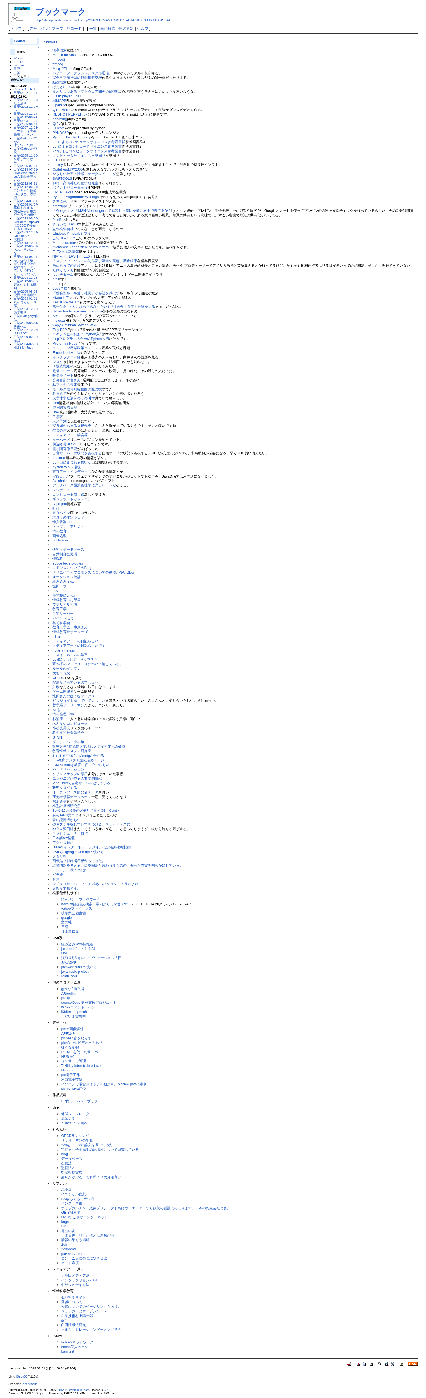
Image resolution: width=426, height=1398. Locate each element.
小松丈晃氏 (61, 728)
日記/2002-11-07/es (26, 108)
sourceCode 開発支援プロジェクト (90, 1002)
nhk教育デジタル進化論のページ (78, 760)
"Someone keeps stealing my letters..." (82, 247)
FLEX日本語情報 (65, 252)
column (19, 65)
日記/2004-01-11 (25, 201)
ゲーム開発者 (63, 691)
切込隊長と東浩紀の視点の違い (25, 212)
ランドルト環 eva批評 (69, 870)
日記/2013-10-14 (25, 242)
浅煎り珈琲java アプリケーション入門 (91, 958)
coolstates (60, 540)
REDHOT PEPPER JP (69, 114)
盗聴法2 (67, 1168)
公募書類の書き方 (66, 380)
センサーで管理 (73, 1061)
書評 (17, 68)
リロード (74, 28)
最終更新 (126, 28)
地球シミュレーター (77, 1114)
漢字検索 (59, 50)
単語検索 (107, 28)
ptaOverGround (73, 1254)
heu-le (57, 545)
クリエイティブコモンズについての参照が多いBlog (93, 572)
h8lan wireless (63, 650)
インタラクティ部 (66, 357)
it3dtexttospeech (74, 1012)
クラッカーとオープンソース (84, 1311)
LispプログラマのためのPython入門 (80, 339)
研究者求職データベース (71, 797)
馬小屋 (66, 1190)
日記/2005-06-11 (25, 124)
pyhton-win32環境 (66, 467)
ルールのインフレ (66, 669)
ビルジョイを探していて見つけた (78, 701)
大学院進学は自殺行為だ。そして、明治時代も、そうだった (25, 269)
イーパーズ (61, 440)
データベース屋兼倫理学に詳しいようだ (84, 485)
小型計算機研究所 (66, 806)
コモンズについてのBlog (71, 568)
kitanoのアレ (62, 298)
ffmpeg (57, 64)
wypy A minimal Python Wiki (74, 325)
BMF (64, 1226)
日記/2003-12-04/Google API (26, 233)
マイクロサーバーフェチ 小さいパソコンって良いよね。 (97, 884)
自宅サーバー (63, 614)
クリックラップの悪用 (70, 774)
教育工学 (59, 609)
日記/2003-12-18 (25, 277)
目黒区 (57, 417)
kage (65, 1222)
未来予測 (59, 421)
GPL (106, 1389)
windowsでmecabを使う (71, 233)
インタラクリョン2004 (79, 1280)
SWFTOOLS (62, 178)
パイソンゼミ (63, 618)
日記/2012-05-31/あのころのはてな (26, 249)
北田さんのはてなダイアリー (75, 696)
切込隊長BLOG (64, 444)
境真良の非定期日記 (68, 517)
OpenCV (59, 105)
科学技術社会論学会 (68, 733)
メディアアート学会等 (70, 435)
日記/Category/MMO (25, 139)
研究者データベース (68, 549)
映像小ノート (63, 375)
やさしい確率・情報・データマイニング (84, 174)
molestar (59, 320)
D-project (59, 504)
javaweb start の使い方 (79, 967)
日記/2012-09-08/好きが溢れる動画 (26, 284)
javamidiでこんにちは (78, 949)
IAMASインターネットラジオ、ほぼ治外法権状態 (91, 847)
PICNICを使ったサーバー (81, 1052)
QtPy (56, 124)
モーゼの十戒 (23, 260)
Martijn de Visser (65, 55)
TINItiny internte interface (81, 1066)
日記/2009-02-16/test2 (26, 338)
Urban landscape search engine (77, 311)
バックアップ (51, 28)
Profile (18, 61)
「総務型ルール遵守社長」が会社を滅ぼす (86, 293)
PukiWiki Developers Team (73, 1389)
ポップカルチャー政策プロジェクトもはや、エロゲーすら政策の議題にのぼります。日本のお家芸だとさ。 (146, 1208)
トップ (16, 28)
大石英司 (59, 856)
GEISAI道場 (70, 1212)
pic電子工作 (70, 1075)
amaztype (60, 206)
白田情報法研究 (73, 1325)
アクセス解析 (63, 843)
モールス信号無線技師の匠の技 (77, 389)
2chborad (68, 1249)
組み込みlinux (63, 581)
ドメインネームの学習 (70, 655)
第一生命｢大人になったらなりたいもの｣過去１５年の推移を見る (103, 307)
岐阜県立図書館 (75, 913)
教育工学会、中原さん (70, 627)
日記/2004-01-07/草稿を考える (26, 206)
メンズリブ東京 (73, 1203)
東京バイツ (61, 513)
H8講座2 (68, 1057)
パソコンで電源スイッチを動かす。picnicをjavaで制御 (104, 1084)
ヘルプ (142, 28)
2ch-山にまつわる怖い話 (71, 462)
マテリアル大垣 (64, 604)
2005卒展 (59, 288)
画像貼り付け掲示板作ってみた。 (78, 861)
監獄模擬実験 (71, 1172)
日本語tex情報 (63, 838)
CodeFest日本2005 (67, 169)
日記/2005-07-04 (25, 166)
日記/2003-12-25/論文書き (26, 310)
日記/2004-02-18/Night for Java (26, 345)
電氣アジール (63, 371)
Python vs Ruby (65, 343)
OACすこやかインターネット (84, 1217)
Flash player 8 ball (66, 96)
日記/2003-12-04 (25, 113)
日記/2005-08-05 (25, 291)
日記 (17, 72)
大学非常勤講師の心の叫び (73, 398)
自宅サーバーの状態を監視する (77, 453)
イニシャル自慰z (74, 1194)
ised (55, 403)
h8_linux (58, 458)
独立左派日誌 (63, 829)
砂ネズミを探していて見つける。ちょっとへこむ (91, 824)
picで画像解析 (72, 1029)
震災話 (18, 239)
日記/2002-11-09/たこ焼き (26, 101)
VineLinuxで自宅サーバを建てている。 (83, 783)
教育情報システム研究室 (71, 751)
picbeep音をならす (76, 1038)
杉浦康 (57, 719)
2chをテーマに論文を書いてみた (88, 1145)
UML (64, 953)
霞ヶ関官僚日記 (64, 407)
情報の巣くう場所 (75, 1240)
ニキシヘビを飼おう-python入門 (77, 334)
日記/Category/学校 (26, 150)
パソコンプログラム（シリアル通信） (82, 73)
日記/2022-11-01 (25, 92)
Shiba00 (21, 41)
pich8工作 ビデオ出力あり (81, 1043)
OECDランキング (75, 1136)
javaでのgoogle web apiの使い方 (78, 852)
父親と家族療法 (25, 295)
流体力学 (68, 1119)
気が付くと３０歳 (25, 303)
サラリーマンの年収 (77, 1140)
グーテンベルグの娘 (68, 742)
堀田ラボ (59, 586)
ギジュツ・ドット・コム (71, 499)
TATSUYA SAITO (65, 302)
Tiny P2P (59, 330)
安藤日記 (59, 476)
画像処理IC (61, 536)
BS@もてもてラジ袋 (77, 1199)
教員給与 (59, 394)
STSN (57, 737)
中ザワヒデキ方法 (75, 1285)
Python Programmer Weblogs (75, 197)
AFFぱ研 (68, 1033)
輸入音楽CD (62, 522)
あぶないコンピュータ (70, 723)
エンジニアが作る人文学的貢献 (77, 778)
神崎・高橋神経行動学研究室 (75, 183)
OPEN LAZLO (63, 192)
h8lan (56, 636)
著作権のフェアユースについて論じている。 (87, 664)
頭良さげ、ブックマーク (80, 899)
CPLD (57, 678)
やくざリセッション (68, 769)
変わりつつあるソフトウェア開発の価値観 (86, 91)
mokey (57, 165)
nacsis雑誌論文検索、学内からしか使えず (95, 904)
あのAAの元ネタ (65, 815)
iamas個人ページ (74, 1347)
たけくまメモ (63, 270)
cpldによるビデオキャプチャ (75, 659)
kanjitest (67, 1351)
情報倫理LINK (63, 714)
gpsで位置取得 (72, 989)
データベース (71, 1159)
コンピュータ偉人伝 (68, 494)
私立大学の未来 (64, 385)
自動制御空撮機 (64, 554)
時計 (55, 508)
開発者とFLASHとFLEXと (73, 256)
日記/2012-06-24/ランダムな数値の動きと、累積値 (26, 192)
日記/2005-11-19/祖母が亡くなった (26, 159)
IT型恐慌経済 (62, 366)
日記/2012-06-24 (25, 117)
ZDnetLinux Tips (74, 1123)
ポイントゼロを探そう (70, 187)
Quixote (58, 128)
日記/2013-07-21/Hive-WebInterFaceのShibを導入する (26, 174)
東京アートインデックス (71, 472)
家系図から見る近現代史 (71, 426)
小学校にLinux (63, 595)
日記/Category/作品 (26, 317)
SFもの (58, 710)
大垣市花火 (61, 673)
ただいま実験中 (73, 1016)
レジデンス (61, 490)
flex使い (58, 220)
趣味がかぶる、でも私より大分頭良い (91, 1177)
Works (18, 58)
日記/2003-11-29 (25, 120)
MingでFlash (62, 69)
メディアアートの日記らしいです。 (80, 646)
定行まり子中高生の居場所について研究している (101, 1150)
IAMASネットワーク (77, 1342)
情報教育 (59, 531)
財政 (55, 687)
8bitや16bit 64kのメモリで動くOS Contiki (86, 810)
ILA (55, 591)
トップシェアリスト (68, 527)
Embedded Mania (66, 353)
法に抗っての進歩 (66, 266)
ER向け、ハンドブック (81, 1101)
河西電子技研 (71, 1079)
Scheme (58, 316)
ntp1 (55, 279)
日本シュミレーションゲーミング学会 (91, 1330)
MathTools (69, 976)
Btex (55, 412)
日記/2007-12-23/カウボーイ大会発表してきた (26, 131)
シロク (57, 362)
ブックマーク (61, 11)
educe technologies (67, 563)
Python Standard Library (71, 137)
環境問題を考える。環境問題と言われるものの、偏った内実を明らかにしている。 (117, 865)
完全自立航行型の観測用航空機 (77, 78)
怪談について (71, 1302)
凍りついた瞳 (23, 145)
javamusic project (74, 971)
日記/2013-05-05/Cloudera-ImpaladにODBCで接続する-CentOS (26, 223)
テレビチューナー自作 (70, 833)
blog (64, 1154)
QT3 (55, 160)
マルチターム (63, 274)
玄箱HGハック (63, 238)
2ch (64, 1244)
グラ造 (57, 875)
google (66, 918)
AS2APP (59, 100)
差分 (33, 28)
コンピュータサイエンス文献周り (78, 156)
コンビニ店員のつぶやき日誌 (84, 1258)
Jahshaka (59, 481)
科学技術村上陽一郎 (77, 1316)
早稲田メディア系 (75, 1275)
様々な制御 (70, 1047)
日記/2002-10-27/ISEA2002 (26, 331)
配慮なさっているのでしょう (75, 682)
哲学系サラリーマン (68, 705)
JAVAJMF (68, 962)
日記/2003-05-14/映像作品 (26, 324)
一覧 (93, 28)
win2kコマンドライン (78, 1007)
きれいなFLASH (65, 224)
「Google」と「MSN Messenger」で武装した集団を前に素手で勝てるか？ (111, 211)
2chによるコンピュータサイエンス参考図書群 (88, 142)
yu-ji (44, 1393)
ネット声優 (70, 1263)
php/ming (59, 119)
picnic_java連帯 (75, 1088)
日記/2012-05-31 (25, 183)
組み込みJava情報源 (77, 944)
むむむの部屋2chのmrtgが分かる (78, 756)
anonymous (30, 1383)
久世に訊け (61, 201)
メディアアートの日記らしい (75, 641)
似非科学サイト (73, 1297)
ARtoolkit (68, 993)
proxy (65, 998)
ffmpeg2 (58, 59)
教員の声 (59, 430)
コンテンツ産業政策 (68, 348)
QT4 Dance (61, 110)
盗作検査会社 (63, 229)
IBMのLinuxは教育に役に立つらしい (80, 765)
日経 (64, 927)
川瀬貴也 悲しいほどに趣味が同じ (89, 1235)
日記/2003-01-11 (25, 298)
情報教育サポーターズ (70, 632)
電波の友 (68, 1231)
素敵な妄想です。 (66, 888)
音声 (55, 879)
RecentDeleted (24, 89)
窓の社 (66, 922)
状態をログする (64, 788)
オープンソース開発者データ (75, 792)
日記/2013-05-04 (25, 256)
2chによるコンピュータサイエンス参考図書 (87, 146)
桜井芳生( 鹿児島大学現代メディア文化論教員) (89, 746)
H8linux (67, 1070)
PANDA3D (60, 133)
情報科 (57, 559)
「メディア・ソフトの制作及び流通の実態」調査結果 (94, 261)
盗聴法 (66, 1163)
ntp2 (55, 284)
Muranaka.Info (63, 243)
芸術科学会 (61, 623)
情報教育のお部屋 (66, 600)
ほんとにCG (62, 87)
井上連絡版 (70, 931)
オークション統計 (66, 577)
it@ (64, 1320)
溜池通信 (59, 801)
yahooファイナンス (76, 908)
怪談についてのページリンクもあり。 (91, 1306)
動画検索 (59, 82)
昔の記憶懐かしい (66, 820)
